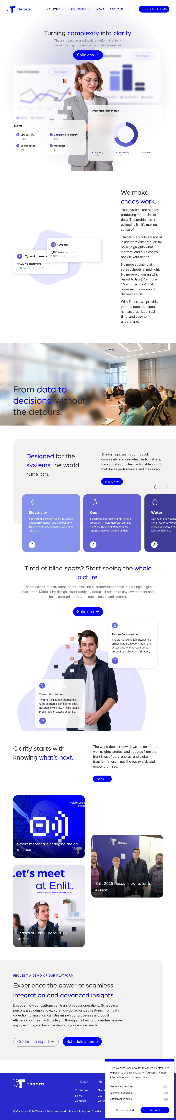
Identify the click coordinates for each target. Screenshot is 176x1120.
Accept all (155, 1111)
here (144, 1078)
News (100, 9)
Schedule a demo (154, 9)
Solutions (78, 9)
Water (101, 1101)
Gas (100, 1095)
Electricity (103, 1090)
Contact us (81, 1090)
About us (117, 9)
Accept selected (125, 1111)
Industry (53, 9)
